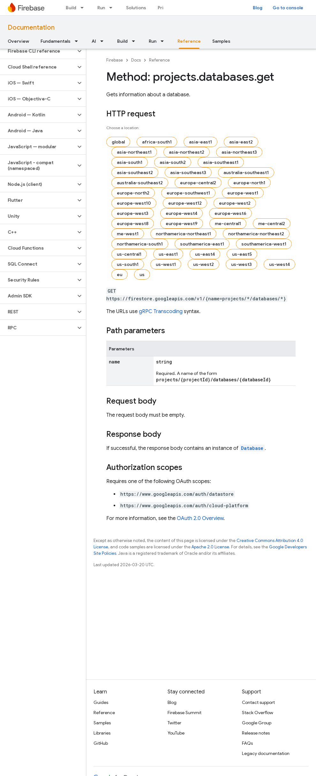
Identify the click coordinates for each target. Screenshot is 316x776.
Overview (18, 41)
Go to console (288, 8)
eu (119, 274)
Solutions (136, 8)
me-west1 (128, 234)
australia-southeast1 (246, 172)
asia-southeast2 (135, 172)
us (142, 274)
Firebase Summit (184, 712)
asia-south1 (129, 162)
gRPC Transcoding (161, 311)
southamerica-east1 (202, 244)
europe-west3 (132, 213)
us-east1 (168, 254)
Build (71, 8)
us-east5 (242, 254)
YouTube (176, 733)
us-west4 (279, 264)
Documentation (31, 28)
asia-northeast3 (239, 152)
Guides (101, 702)
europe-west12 (185, 203)
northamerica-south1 (140, 244)
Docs (136, 60)
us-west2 (203, 264)
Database (252, 448)
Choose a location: (122, 127)
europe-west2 (235, 203)
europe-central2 (198, 183)
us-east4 (205, 254)
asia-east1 (200, 142)
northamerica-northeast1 (183, 234)
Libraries (102, 733)
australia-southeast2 (140, 183)
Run (101, 8)
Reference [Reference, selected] (189, 41)
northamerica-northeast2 (256, 234)
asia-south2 (173, 162)
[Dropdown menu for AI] (103, 41)
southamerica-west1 (263, 244)
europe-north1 (249, 183)
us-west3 (241, 264)
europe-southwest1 (188, 193)
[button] (38, 51)
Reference (159, 60)
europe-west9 (182, 223)
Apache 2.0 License (210, 547)
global (118, 142)
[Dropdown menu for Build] (84, 7)
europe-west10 (134, 203)
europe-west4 (181, 213)
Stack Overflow (257, 712)
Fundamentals (56, 41)
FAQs (247, 743)
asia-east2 (241, 142)
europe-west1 (242, 193)
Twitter (174, 723)
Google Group (256, 723)
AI (94, 41)
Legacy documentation (266, 753)
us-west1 (166, 264)
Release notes (256, 733)
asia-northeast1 (134, 152)
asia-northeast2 (186, 152)
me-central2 (271, 223)
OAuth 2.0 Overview (200, 518)
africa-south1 (157, 142)
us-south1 (128, 264)
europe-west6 (230, 213)
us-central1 (129, 254)
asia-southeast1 (220, 162)
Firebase (114, 60)
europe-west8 (132, 223)
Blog (257, 8)
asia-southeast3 (188, 172)
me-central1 (228, 223)
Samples (221, 41)
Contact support (258, 702)
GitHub (101, 743)
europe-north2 (133, 193)
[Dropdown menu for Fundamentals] (78, 41)
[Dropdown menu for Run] (112, 7)
